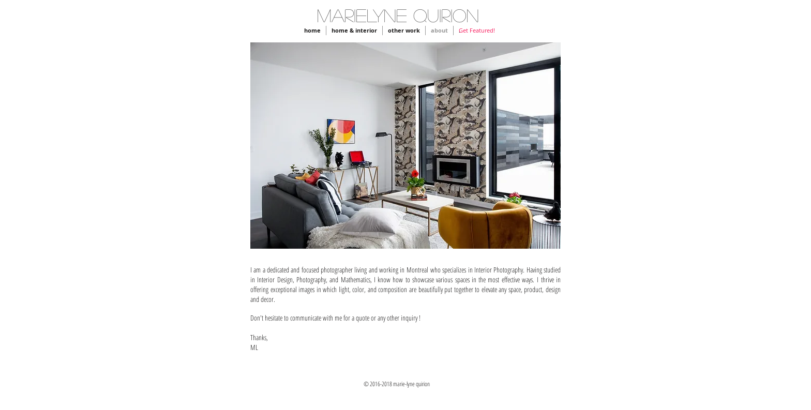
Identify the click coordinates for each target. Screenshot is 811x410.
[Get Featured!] (476, 30)
